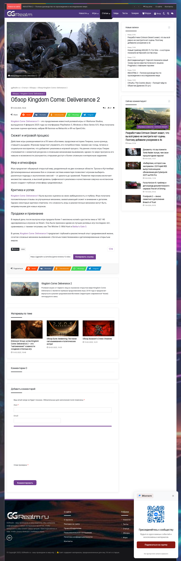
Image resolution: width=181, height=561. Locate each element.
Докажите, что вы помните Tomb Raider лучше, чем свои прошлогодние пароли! (155, 153)
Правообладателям (72, 528)
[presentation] (35, 473)
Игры (94, 13)
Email (16, 416)
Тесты (125, 13)
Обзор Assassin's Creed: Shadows (97, 339)
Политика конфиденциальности (78, 537)
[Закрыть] (173, 496)
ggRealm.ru (15, 88)
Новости (83, 13)
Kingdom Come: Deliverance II (25, 121)
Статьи (105, 13)
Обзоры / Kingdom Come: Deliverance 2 (28, 94)
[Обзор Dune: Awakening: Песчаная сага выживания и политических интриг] (63, 328)
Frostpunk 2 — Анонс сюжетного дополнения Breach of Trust (153, 200)
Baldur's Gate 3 (79, 226)
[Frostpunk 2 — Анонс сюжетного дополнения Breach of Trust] (133, 199)
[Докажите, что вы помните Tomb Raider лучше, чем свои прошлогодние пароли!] (133, 152)
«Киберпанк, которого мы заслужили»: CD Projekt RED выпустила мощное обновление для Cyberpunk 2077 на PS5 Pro (155, 169)
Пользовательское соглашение (78, 532)
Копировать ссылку (84, 257)
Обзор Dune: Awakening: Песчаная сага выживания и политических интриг (62, 341)
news (23, 249)
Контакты (169, 7)
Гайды (115, 13)
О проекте (68, 520)
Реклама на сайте (72, 524)
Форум (146, 13)
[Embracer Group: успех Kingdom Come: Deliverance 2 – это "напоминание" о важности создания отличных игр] (27, 329)
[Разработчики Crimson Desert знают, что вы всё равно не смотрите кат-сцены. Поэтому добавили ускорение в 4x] (148, 119)
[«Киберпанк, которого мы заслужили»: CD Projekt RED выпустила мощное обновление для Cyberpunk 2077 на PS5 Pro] (133, 165)
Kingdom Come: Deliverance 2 (56, 283)
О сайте (159, 7)
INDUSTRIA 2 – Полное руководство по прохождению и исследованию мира (55, 7)
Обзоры (32, 88)
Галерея (135, 13)
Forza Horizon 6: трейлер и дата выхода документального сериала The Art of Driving (156, 186)
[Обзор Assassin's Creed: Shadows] (98, 328)
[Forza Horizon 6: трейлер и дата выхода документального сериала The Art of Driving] (133, 185)
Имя (16, 405)
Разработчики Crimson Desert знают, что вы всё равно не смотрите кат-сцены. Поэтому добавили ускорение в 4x (147, 136)
